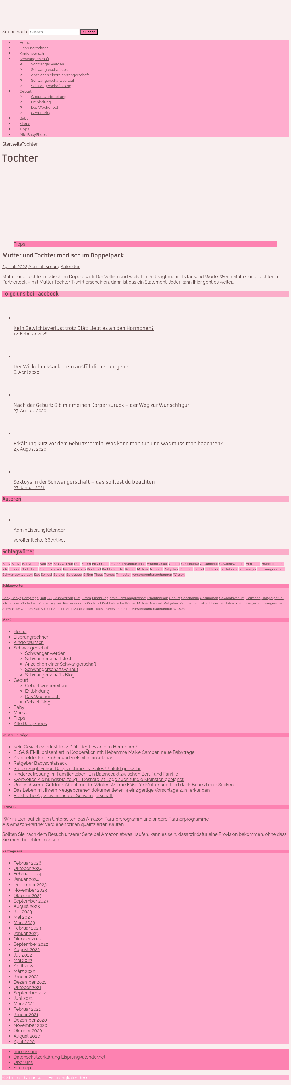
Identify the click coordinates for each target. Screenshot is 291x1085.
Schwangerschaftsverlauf (52, 80)
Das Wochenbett (45, 107)
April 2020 (24, 1041)
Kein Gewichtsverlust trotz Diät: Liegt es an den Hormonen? (84, 328)
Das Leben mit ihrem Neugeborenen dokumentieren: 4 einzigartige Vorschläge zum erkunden (112, 790)
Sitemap (22, 1067)
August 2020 (27, 1036)
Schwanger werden (47, 64)
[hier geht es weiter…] (214, 282)
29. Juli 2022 (14, 266)
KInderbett (29, 569)
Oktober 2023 (28, 895)
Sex (37, 575)
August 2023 (27, 906)
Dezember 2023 (30, 884)
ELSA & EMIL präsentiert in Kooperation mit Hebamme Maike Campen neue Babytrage (104, 752)
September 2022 (31, 944)
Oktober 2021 (27, 987)
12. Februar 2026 (31, 334)
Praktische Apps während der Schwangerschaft (63, 795)
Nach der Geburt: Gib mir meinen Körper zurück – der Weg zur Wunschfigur (101, 405)
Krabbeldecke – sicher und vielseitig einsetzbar (63, 757)
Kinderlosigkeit (50, 569)
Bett (43, 564)
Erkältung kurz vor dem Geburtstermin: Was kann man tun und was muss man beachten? (118, 443)
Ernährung (100, 564)
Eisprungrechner (34, 48)
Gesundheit (209, 564)
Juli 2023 (23, 911)
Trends (109, 575)
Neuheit (156, 569)
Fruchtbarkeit (157, 564)
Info (5, 569)
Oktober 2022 (28, 939)
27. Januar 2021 (29, 487)
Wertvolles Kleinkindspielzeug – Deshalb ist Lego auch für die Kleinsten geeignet (99, 779)
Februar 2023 (27, 928)
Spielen (59, 575)
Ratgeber (171, 569)
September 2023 (31, 901)
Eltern (86, 564)
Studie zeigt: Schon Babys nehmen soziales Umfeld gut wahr (77, 768)
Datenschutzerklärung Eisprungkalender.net (59, 1057)
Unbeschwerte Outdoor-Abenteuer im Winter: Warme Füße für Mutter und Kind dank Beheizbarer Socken (124, 784)
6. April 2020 (26, 372)
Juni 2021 (23, 998)
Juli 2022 (23, 955)
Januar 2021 (26, 1014)
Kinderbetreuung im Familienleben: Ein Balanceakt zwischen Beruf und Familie (96, 774)
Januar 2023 (26, 933)
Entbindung (41, 102)
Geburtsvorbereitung (48, 97)
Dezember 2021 (30, 982)
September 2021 (31, 993)
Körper (130, 569)
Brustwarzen (63, 564)
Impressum (25, 1051)
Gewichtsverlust (231, 564)
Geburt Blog (41, 113)
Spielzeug (74, 575)
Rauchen (186, 569)
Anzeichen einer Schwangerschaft (60, 75)
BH (49, 564)
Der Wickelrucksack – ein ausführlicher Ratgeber (72, 367)
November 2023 (30, 890)
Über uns (23, 1062)
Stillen (88, 575)
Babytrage (30, 564)
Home (25, 42)
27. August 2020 (30, 410)
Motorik (143, 569)
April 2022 (24, 966)
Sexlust (46, 575)
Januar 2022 (26, 976)
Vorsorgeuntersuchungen (152, 575)
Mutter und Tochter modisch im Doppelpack (63, 255)
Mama (25, 124)
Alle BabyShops (33, 134)
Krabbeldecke (113, 569)
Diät (77, 564)
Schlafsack (229, 569)
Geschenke (190, 564)
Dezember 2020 (30, 1020)
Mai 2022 (23, 960)
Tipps (24, 129)
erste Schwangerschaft (128, 564)
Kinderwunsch (32, 53)
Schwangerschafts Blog (51, 86)
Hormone (253, 564)
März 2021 (24, 1003)
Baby (24, 118)
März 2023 (24, 922)
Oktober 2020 (28, 1030)
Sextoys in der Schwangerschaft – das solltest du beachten (84, 482)
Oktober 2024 (28, 868)
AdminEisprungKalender (54, 266)
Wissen (179, 575)
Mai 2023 (23, 917)
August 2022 (27, 949)
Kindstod (94, 569)
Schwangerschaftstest (50, 69)
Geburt (26, 91)
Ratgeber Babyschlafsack (40, 763)
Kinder (14, 569)
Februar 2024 (27, 874)
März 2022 (24, 971)
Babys (16, 564)
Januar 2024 (26, 879)
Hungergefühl (273, 564)
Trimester (123, 575)
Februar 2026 (27, 863)
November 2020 (30, 1025)
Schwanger (248, 569)
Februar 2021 (27, 1009)
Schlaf (199, 569)
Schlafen (212, 569)
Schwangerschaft (34, 59)
